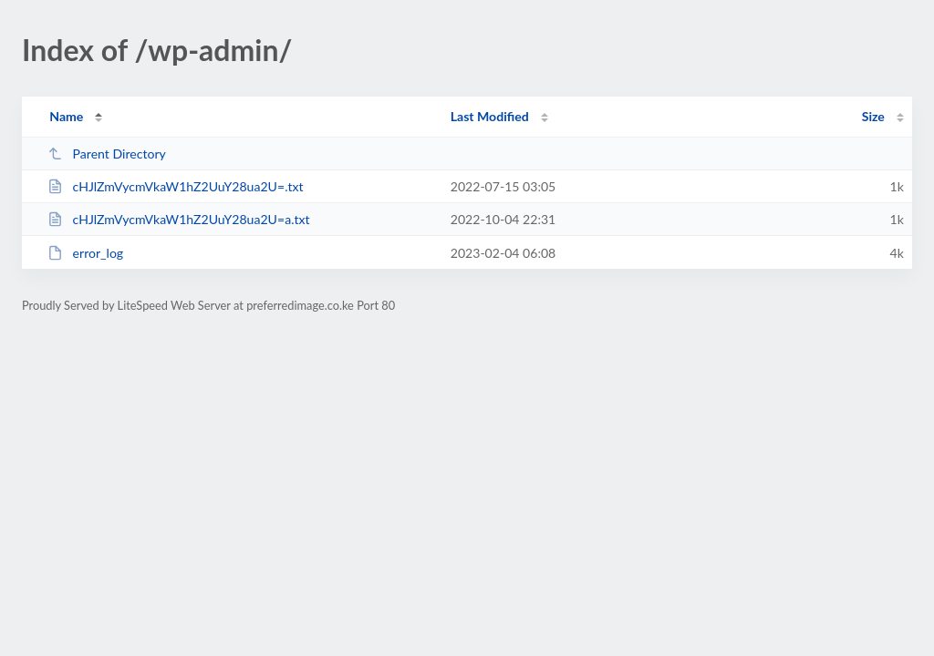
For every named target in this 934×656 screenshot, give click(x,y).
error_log (85, 253)
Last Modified (490, 116)
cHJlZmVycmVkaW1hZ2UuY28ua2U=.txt (175, 186)
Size (873, 116)
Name (66, 116)
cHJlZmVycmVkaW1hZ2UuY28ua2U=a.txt (178, 219)
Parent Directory (106, 153)
